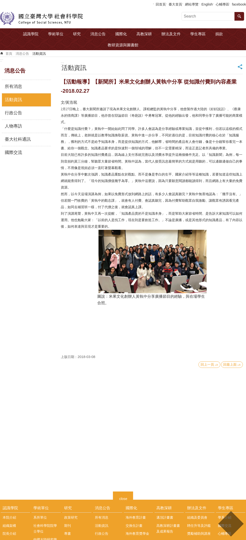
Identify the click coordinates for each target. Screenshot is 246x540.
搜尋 (239, 16)
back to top (231, 524)
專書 (67, 533)
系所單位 (40, 517)
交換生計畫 (134, 526)
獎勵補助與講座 (199, 533)
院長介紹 (9, 533)
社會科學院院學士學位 (45, 528)
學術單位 (55, 34)
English (207, 4)
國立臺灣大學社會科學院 (41, 18)
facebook (239, 4)
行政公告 (13, 112)
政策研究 (71, 517)
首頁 (9, 53)
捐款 (219, 34)
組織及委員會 (197, 517)
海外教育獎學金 (137, 533)
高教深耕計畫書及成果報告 (168, 528)
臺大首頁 (175, 4)
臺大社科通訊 (18, 139)
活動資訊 (39, 53)
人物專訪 (13, 126)
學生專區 (198, 34)
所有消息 (13, 86)
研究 (77, 34)
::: (1, 60)
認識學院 (30, 34)
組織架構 (9, 526)
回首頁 (161, 4)
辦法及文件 (171, 34)
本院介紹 (9, 517)
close (123, 498)
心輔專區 (222, 4)
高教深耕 (144, 34)
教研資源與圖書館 (123, 45)
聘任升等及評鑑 (199, 526)
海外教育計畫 (136, 517)
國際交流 (13, 152)
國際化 (121, 34)
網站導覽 (191, 4)
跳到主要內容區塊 (2, 2)
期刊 (67, 526)
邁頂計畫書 (164, 517)
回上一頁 (207, 364)
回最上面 (230, 364)
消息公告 (98, 34)
